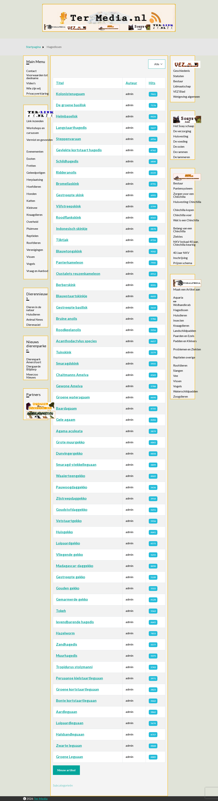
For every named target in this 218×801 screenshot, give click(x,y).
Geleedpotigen (35, 172)
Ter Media (41, 798)
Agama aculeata (69, 431)
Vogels (30, 263)
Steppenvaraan (68, 139)
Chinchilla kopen (183, 209)
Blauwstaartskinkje (71, 296)
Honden (31, 193)
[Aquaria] (174, 301)
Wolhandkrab (182, 304)
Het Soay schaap (183, 126)
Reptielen (32, 235)
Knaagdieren (34, 214)
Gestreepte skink (70, 195)
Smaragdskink (67, 363)
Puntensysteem (182, 188)
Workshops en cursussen (35, 130)
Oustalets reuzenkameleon (78, 273)
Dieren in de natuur (33, 308)
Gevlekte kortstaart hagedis (79, 150)
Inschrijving (180, 257)
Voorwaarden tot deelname (37, 77)
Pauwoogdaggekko (71, 487)
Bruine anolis (66, 318)
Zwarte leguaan (69, 745)
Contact (31, 70)
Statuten (178, 76)
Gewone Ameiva (69, 386)
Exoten (30, 158)
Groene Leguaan (69, 757)
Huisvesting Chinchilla (187, 201)
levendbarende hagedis (75, 622)
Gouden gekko (67, 588)
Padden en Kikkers (185, 341)
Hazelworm (65, 633)
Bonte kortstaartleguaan (76, 700)
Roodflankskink (68, 217)
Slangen (178, 370)
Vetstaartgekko (69, 521)
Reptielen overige (184, 357)
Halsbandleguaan (70, 734)
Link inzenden (35, 121)
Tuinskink (63, 352)
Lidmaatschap (182, 86)
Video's (31, 83)
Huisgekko (64, 532)
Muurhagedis (66, 655)
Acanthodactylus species (76, 341)
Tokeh (61, 611)
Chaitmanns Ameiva (72, 375)
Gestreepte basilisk (71, 307)
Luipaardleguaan (69, 723)
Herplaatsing (34, 179)
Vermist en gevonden (39, 139)
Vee (175, 375)
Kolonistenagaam (70, 94)
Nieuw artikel (66, 770)
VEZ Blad (179, 91)
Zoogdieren (180, 396)
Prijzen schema (182, 262)
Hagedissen (180, 310)
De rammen (180, 151)
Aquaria (178, 297)
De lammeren (181, 157)
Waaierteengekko (70, 476)
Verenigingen (34, 249)
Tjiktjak (62, 240)
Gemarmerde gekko (72, 599)
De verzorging (182, 131)
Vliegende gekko (69, 554)
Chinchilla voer (182, 215)
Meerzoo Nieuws (32, 376)
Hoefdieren (33, 186)
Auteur (131, 83)
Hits (152, 83)
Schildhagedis (67, 161)
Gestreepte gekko (70, 577)
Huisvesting (180, 136)
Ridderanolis (66, 172)
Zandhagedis (66, 644)
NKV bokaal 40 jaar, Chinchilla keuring (186, 243)
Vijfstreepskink (68, 206)
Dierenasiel (33, 324)
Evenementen (34, 151)
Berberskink (65, 285)
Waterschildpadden (185, 391)
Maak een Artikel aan (186, 289)
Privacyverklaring (37, 93)
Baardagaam (66, 408)
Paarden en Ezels (183, 335)
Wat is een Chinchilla (186, 220)
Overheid (32, 221)
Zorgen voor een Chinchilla (183, 195)
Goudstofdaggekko (71, 509)
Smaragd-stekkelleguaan (76, 464)
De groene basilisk (71, 105)
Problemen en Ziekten (187, 349)
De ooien (178, 146)
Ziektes (178, 236)
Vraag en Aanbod (37, 271)
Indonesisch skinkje (71, 228)
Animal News (34, 319)
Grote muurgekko (70, 442)
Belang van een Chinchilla (182, 230)
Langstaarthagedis (71, 127)
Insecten (178, 320)
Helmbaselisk (67, 116)
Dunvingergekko (69, 453)
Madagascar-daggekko (74, 566)
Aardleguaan (66, 712)
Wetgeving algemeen (186, 96)
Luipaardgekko (68, 543)
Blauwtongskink (69, 251)
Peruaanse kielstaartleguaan (79, 678)
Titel (60, 83)
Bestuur (178, 81)
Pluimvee (32, 228)
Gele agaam (65, 419)
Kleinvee (31, 207)
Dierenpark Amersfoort (33, 361)
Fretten (31, 165)
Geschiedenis (181, 70)
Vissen (30, 256)
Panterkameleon (69, 262)
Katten (30, 200)
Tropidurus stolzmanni (74, 667)
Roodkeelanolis (68, 330)
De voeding (180, 141)
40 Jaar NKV (181, 252)
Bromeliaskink (67, 183)
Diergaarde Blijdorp (33, 368)
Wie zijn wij (33, 88)
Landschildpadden (184, 330)
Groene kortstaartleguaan (77, 689)
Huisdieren (33, 314)
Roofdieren (33, 242)
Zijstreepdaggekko (71, 498)
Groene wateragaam (73, 397)
